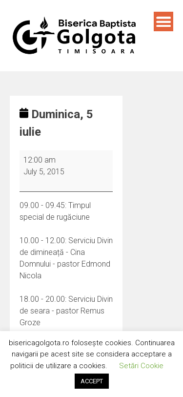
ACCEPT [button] (92, 381)
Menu (163, 21)
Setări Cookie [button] (141, 365)
